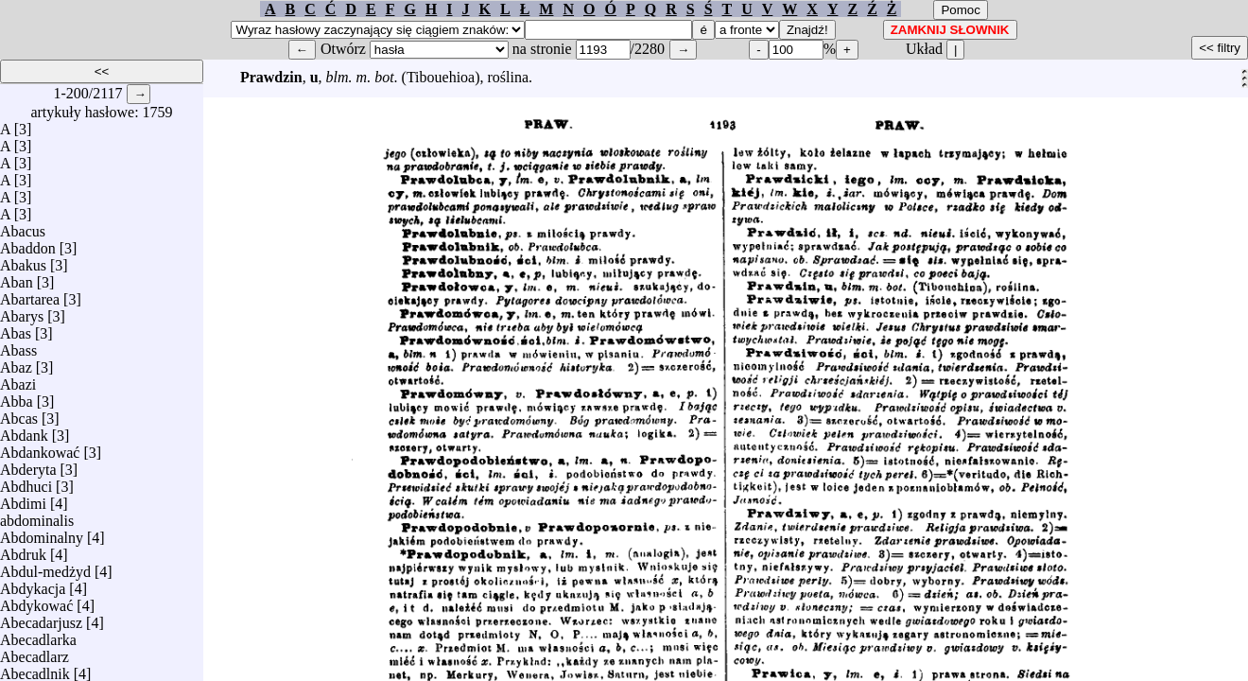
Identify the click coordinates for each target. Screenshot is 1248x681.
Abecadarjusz (41, 618)
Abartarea (30, 295)
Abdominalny (41, 533)
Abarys (21, 312)
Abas (15, 329)
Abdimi (23, 499)
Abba (16, 397)
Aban (16, 278)
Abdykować (36, 601)
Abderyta (28, 465)
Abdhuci (26, 482)
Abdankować (39, 448)
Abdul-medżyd (45, 567)
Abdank (24, 431)
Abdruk (23, 550)
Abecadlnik (35, 669)
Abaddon (28, 244)
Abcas (19, 414)
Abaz (16, 363)
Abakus (23, 261)
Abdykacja (32, 584)
